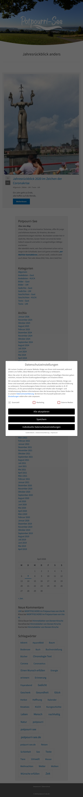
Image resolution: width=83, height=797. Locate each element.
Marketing (38, 402)
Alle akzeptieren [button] (41, 411)
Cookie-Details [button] (30, 433)
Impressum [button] (54, 433)
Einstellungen (13, 396)
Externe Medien (65, 402)
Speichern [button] (41, 419)
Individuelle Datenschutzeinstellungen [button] (41, 426)
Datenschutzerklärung (25, 394)
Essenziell (13, 402)
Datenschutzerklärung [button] (43, 433)
